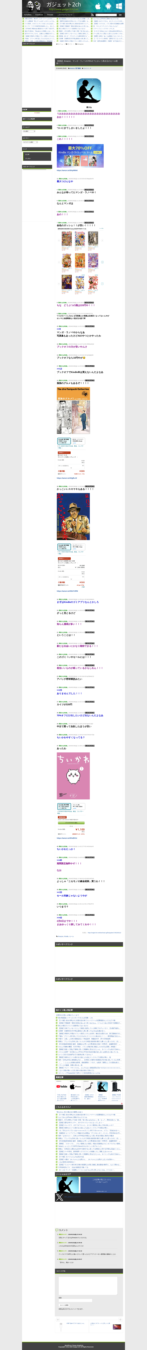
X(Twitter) (27, 15)
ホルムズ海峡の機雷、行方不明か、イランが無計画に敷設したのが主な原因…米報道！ (87, 1046)
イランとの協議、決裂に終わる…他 (70, 1065)
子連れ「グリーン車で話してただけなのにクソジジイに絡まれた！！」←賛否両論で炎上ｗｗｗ (53, 38)
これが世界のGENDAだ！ (67, 1162)
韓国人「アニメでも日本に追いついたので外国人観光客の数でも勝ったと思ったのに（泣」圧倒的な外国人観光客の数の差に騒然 (101, 1041)
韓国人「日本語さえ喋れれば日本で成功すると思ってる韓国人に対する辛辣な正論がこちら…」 (90, 1149)
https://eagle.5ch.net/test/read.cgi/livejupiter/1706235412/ (104, 932)
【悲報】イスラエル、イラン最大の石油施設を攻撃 (108, 23)
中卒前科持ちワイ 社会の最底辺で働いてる (73, 1167)
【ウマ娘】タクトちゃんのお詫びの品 (71, 1157)
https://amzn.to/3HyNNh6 (67, 170)
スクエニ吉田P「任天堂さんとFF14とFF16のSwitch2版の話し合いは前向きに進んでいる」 (89, 1052)
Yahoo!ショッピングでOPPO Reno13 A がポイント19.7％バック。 (80, 1146)
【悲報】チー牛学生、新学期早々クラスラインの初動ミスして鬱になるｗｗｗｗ (85, 1151)
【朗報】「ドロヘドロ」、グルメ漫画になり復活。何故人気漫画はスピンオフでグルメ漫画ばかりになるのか (95, 1143)
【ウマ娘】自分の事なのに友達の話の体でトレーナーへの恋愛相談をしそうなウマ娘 (84, 23)
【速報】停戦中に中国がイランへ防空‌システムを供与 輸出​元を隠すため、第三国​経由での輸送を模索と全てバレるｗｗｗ (99, 1033)
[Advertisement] (72, 962)
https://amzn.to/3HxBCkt (67, 838)
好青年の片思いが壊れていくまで (67, 1015)
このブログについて (64, 15)
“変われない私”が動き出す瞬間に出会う (69, 1112)
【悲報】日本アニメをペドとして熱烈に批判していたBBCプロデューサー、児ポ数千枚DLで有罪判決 (89, 33)
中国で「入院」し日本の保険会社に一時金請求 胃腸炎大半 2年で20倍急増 (47, 41)
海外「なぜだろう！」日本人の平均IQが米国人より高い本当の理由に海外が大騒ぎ (86, 1136)
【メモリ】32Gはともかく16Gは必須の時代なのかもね (109, 31)
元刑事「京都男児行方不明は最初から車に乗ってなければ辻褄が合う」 (80, 38)
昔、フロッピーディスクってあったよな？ (105, 26)
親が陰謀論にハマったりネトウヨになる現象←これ (74, 18)
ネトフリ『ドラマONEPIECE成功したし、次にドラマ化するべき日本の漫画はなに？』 (50, 26)
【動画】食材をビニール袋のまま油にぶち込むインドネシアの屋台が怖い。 (83, 1128)
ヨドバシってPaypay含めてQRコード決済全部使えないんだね (79, 1073)
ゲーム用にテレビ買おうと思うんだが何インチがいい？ (109, 33)
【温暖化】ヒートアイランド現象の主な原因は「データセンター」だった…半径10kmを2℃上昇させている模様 (95, 1133)
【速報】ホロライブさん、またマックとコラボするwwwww (110, 21)
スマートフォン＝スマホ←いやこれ (103, 28)
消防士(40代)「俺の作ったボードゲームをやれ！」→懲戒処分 (43, 18)
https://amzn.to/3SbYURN (67, 591)
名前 (60, 1298)
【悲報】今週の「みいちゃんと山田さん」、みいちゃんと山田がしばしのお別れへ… (86, 1159)
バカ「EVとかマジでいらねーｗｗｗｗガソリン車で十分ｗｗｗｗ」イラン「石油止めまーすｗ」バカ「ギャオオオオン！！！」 (101, 1130)
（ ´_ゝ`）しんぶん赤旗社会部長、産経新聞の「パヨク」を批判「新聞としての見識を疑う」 (89, 1062)
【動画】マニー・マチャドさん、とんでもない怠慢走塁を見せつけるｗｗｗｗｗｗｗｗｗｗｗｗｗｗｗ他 (93, 1068)
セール (71, 936)
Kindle (66, 936)
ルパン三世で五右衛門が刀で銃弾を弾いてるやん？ (75, 1054)
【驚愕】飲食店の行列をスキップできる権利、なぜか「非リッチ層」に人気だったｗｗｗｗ (86, 21)
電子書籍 (78, 68)
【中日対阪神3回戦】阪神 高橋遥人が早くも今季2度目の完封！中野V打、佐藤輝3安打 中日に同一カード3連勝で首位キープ (101, 1044)
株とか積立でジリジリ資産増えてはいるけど (72, 28)
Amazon (72, 68)
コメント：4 (87, 68)
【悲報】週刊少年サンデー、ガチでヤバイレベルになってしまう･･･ (81, 1122)
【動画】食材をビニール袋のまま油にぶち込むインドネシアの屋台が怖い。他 (84, 1057)
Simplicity (80, 1345)
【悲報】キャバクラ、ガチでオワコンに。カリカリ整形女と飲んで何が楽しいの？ (86, 1125)
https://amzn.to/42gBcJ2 (67, 478)
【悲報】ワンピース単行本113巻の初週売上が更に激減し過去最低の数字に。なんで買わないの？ (91, 1164)
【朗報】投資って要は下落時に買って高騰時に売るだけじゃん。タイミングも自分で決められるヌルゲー (93, 1049)
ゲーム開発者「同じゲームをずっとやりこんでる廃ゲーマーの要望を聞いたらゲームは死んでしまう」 (55, 21)
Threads (50, 15)
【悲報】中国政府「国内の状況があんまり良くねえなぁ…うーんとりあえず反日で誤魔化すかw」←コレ (89, 26)
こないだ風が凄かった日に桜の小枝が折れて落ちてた (76, 1070)
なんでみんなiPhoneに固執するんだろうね (105, 18)
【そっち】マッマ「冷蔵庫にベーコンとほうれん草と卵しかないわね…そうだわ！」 (86, 1170)
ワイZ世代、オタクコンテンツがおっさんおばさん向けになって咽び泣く (46, 23)
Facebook (39, 15)
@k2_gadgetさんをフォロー (72, 1197)
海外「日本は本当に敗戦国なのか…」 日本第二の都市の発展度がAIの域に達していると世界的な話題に (93, 1060)
